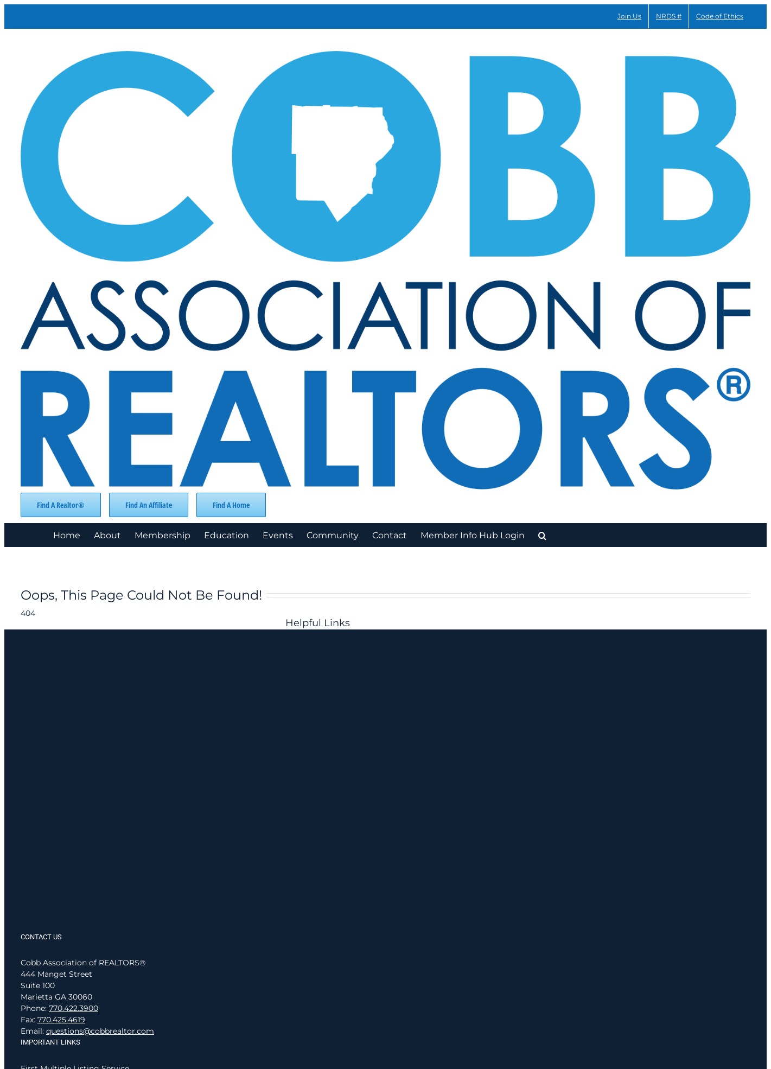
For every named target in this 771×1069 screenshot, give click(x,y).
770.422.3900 (73, 1008)
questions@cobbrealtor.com (100, 1031)
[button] (542, 534)
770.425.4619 (61, 1020)
